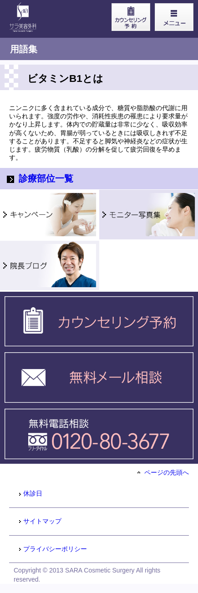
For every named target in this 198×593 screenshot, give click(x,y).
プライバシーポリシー (52, 548)
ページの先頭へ (163, 472)
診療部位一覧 (40, 178)
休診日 (30, 493)
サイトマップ (39, 521)
